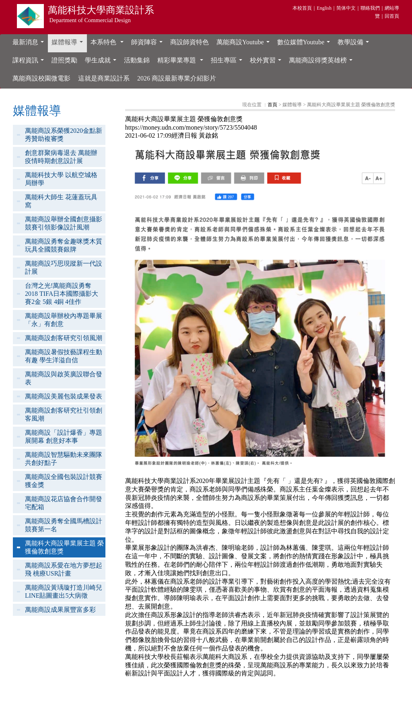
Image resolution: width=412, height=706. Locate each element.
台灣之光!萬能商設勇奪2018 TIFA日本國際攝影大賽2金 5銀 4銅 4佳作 (61, 293)
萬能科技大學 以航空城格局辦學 (61, 178)
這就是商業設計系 (104, 78)
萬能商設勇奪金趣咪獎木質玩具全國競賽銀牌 (63, 245)
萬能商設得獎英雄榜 (322, 62)
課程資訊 (29, 62)
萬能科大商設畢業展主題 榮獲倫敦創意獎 (64, 547)
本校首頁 (302, 8)
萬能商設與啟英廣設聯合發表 (63, 378)
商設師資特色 (189, 42)
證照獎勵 (64, 60)
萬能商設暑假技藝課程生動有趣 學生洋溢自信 (63, 356)
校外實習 (267, 62)
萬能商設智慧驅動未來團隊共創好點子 (63, 458)
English (324, 8)
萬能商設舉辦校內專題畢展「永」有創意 (63, 319)
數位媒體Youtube (305, 44)
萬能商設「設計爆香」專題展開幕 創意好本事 (63, 436)
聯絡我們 (370, 8)
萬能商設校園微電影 (41, 78)
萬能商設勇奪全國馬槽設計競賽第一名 (63, 525)
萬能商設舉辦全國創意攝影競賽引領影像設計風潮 (63, 223)
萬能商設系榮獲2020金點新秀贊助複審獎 (63, 134)
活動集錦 (137, 60)
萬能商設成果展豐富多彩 (60, 609)
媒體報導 (69, 44)
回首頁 (392, 16)
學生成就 (102, 62)
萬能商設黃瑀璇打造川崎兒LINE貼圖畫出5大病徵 (63, 591)
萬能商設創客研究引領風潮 (63, 337)
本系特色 (109, 44)
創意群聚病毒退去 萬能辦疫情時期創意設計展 (61, 156)
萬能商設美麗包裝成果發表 (63, 396)
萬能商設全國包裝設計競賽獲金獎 (63, 480)
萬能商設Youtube (244, 44)
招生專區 (228, 62)
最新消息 (29, 44)
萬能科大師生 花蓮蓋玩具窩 (61, 201)
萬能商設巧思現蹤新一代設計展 (63, 267)
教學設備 (355, 44)
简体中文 (346, 8)
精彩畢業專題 (181, 62)
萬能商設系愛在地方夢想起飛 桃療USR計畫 (63, 569)
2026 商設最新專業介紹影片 (176, 78)
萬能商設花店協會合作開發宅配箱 (63, 502)
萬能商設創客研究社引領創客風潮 (63, 414)
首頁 (272, 104)
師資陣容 (148, 44)
